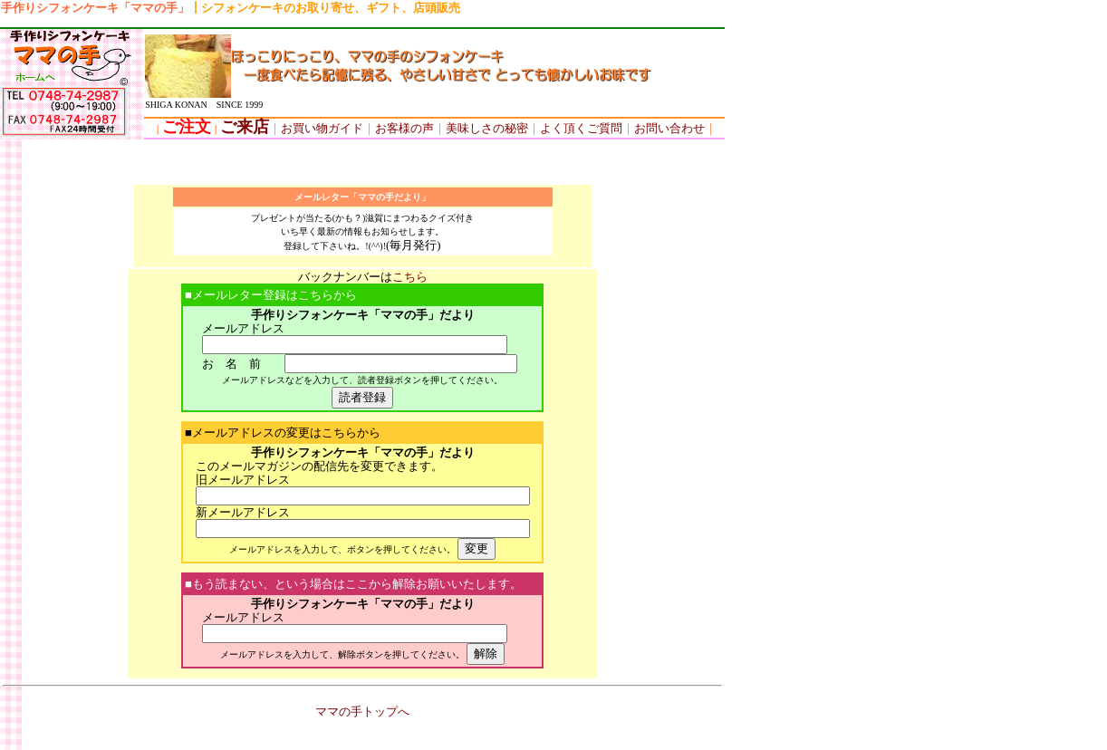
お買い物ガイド (322, 128)
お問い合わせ (669, 128)
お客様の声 (398, 128)
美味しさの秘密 (487, 128)
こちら (410, 277)
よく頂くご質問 (581, 128)
